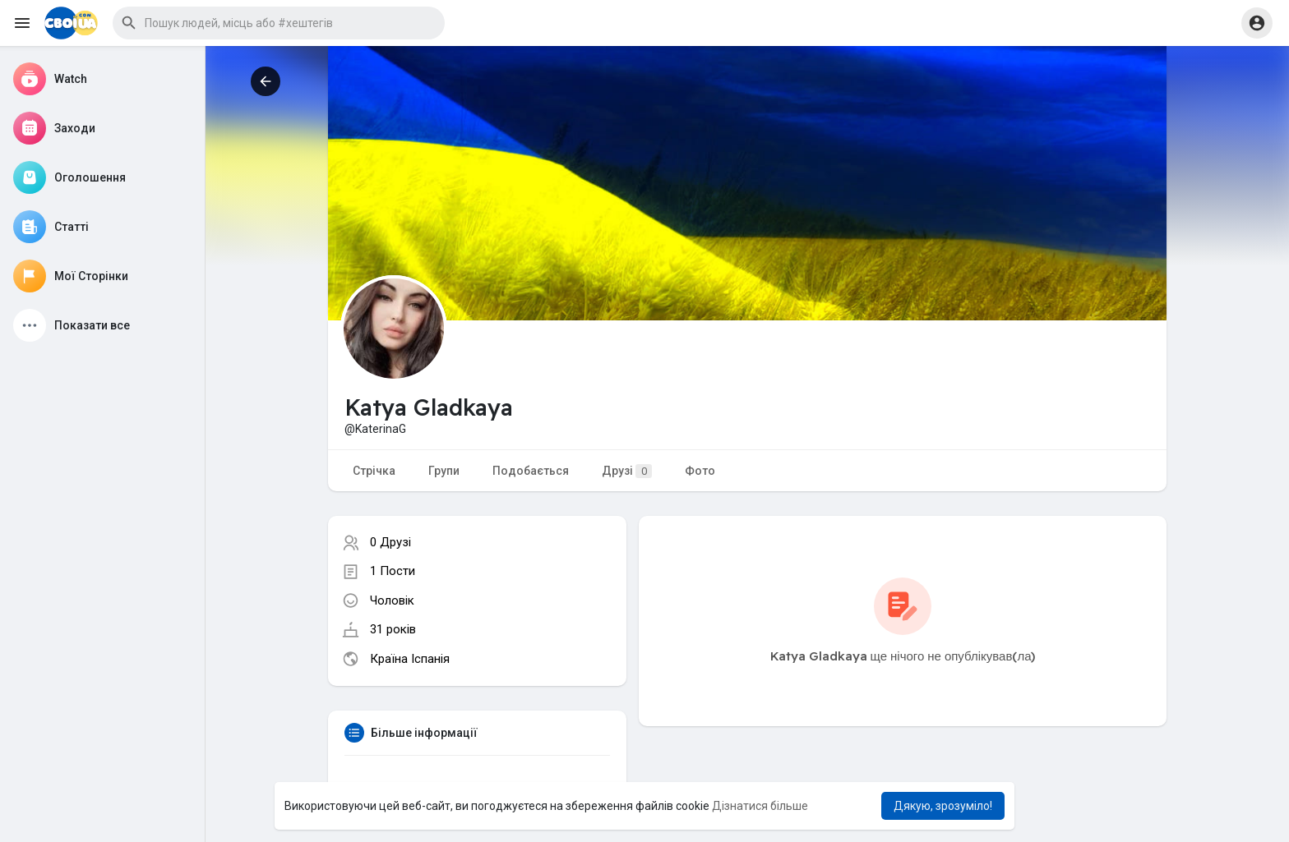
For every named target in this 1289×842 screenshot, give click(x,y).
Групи (444, 470)
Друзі (627, 471)
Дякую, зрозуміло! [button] (943, 805)
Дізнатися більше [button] (760, 805)
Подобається (530, 470)
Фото (700, 470)
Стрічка (374, 470)
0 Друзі (390, 542)
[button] (279, 23)
